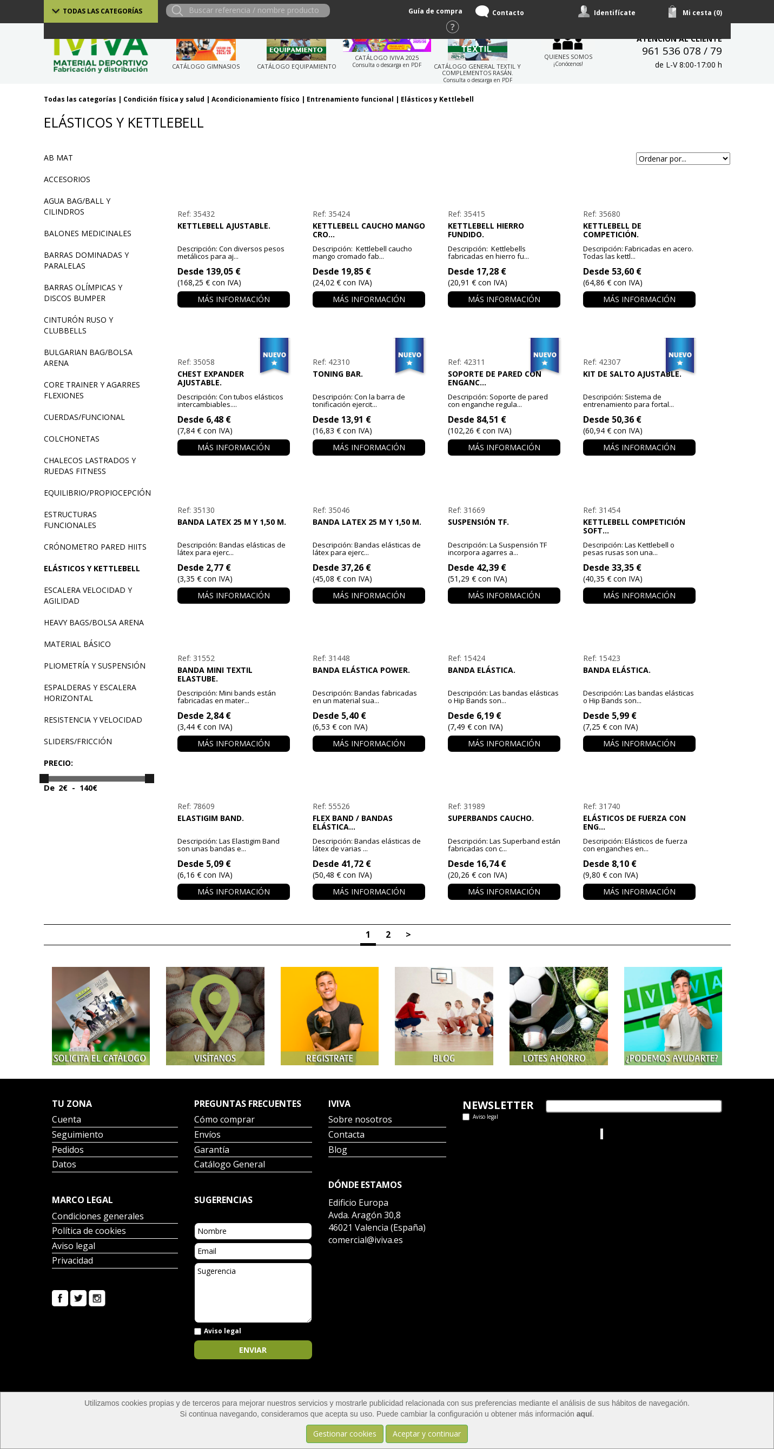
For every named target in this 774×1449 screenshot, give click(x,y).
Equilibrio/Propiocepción (97, 493)
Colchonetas (72, 438)
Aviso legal (73, 1246)
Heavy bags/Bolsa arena (94, 622)
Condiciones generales (98, 1217)
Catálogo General (229, 1165)
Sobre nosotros (360, 1120)
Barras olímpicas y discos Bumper (83, 292)
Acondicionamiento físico (255, 99)
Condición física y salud (163, 99)
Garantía (211, 1150)
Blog (337, 1150)
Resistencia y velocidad (93, 720)
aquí (584, 1414)
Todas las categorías (102, 11)
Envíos (207, 1135)
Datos (64, 1165)
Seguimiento (77, 1135)
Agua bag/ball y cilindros (77, 206)
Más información (233, 299)
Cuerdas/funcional (84, 417)
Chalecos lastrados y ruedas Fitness (90, 465)
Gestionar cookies (344, 1433)
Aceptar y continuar (427, 1433)
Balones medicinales (87, 233)
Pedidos (68, 1150)
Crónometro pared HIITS (95, 547)
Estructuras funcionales (70, 519)
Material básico (77, 644)
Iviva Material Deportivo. (646, 1134)
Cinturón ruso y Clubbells (78, 325)
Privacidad (72, 1261)
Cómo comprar (224, 1120)
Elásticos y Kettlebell (437, 99)
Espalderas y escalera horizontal (90, 692)
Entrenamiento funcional (350, 99)
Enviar (253, 1350)
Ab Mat (58, 157)
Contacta (346, 1135)
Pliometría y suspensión (94, 665)
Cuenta (66, 1120)
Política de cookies (89, 1231)
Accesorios (67, 179)
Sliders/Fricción (78, 741)
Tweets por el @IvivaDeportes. (516, 1134)
